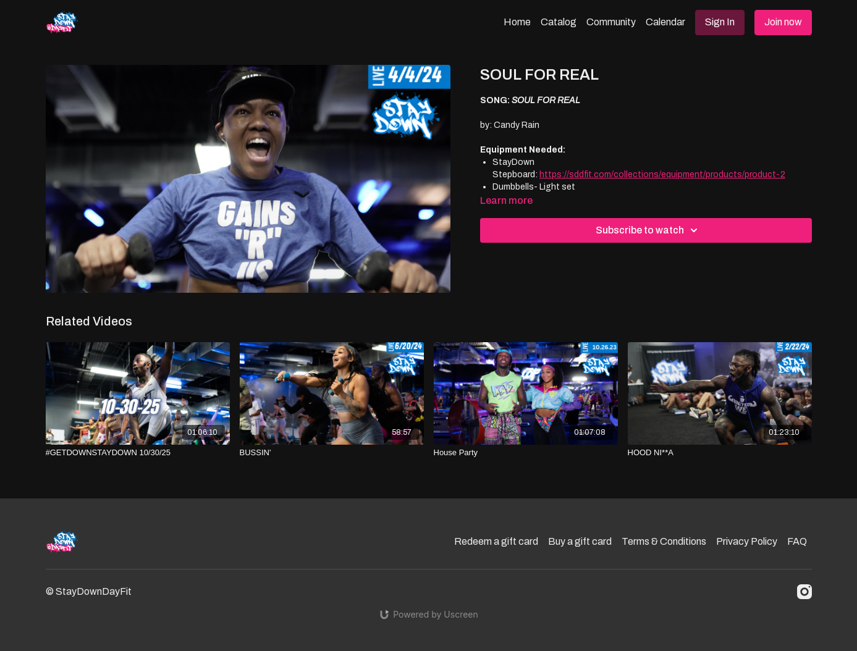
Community (611, 22)
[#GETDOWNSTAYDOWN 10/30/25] (138, 453)
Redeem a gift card (496, 541)
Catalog (558, 22)
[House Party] (526, 453)
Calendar (665, 22)
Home (517, 22)
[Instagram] (804, 591)
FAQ (797, 541)
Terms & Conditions (664, 541)
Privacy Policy (746, 541)
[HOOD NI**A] (720, 453)
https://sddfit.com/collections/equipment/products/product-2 (662, 174)
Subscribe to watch (648, 230)
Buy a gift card (580, 541)
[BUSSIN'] (332, 453)
